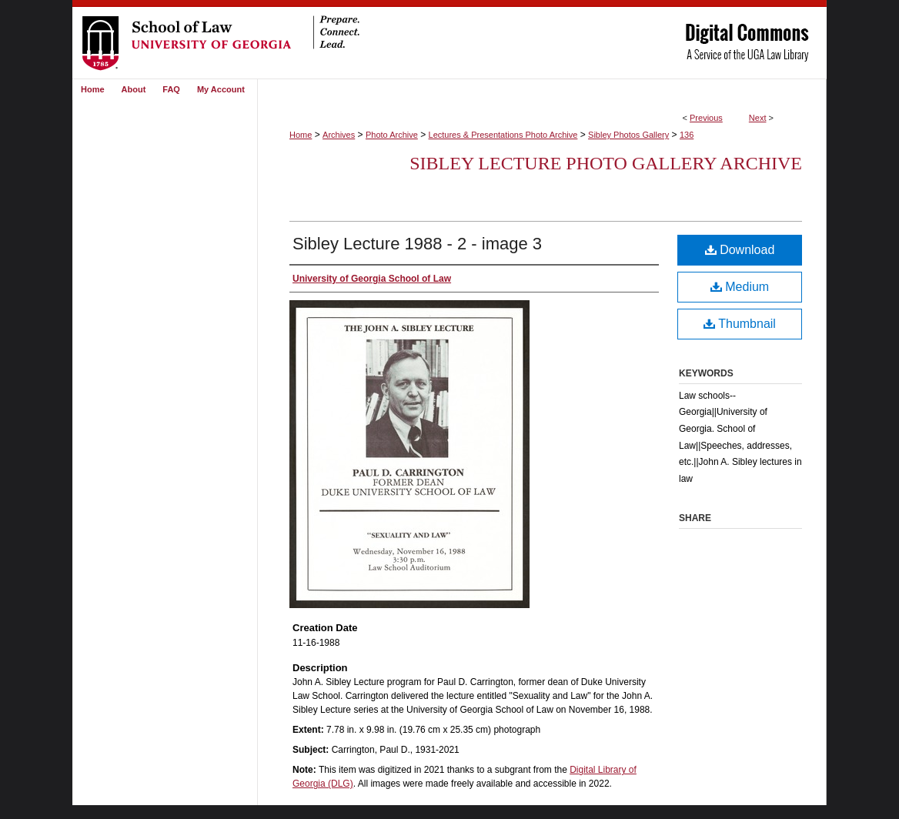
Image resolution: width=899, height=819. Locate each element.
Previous (706, 117)
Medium (739, 286)
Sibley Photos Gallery (628, 134)
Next (758, 117)
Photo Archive (392, 134)
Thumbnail (739, 323)
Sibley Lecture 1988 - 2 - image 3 (417, 243)
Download (740, 249)
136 (686, 134)
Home (300, 134)
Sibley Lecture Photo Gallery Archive (605, 163)
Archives (339, 134)
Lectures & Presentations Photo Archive (503, 134)
